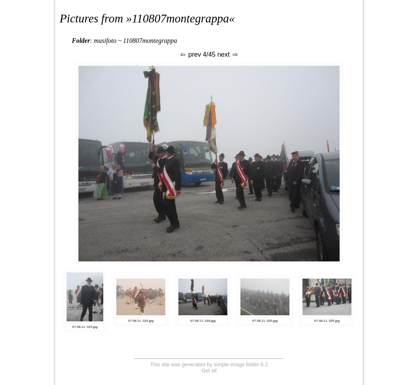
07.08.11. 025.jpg (327, 321)
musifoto (105, 40)
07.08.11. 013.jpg (85, 327)
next (228, 54)
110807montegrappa (180, 18)
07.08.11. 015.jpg (140, 321)
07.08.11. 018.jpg (203, 321)
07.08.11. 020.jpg (265, 321)
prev (190, 54)
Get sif (209, 370)
